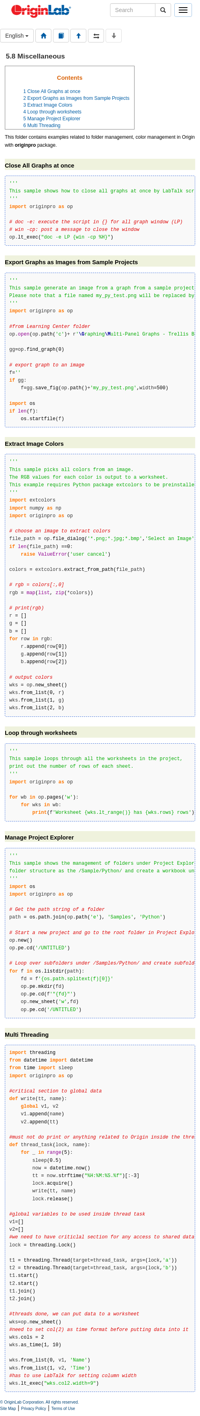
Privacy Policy (33, 1408)
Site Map (8, 1408)
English (17, 35)
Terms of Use (63, 1408)
